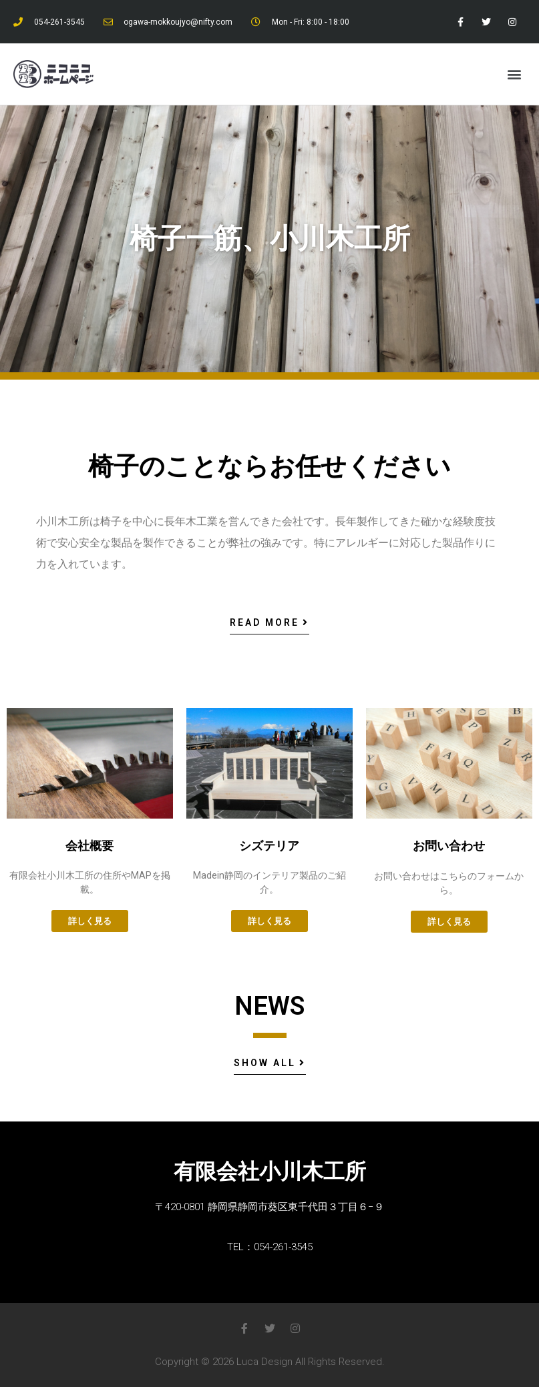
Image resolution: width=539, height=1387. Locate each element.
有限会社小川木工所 (270, 1171)
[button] (515, 74)
